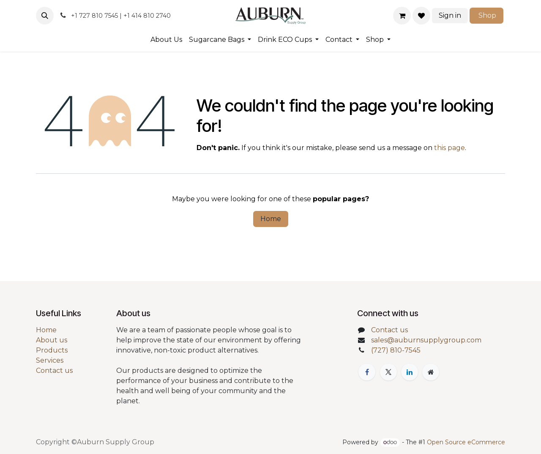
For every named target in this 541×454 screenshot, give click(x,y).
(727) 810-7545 (396, 350)
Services (49, 360)
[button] (45, 16)
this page (449, 148)
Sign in (450, 15)
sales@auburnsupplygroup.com (426, 340)
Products (52, 350)
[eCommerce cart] (402, 16)
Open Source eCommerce (466, 442)
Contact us (54, 370)
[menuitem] (166, 39)
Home (270, 219)
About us (51, 340)
